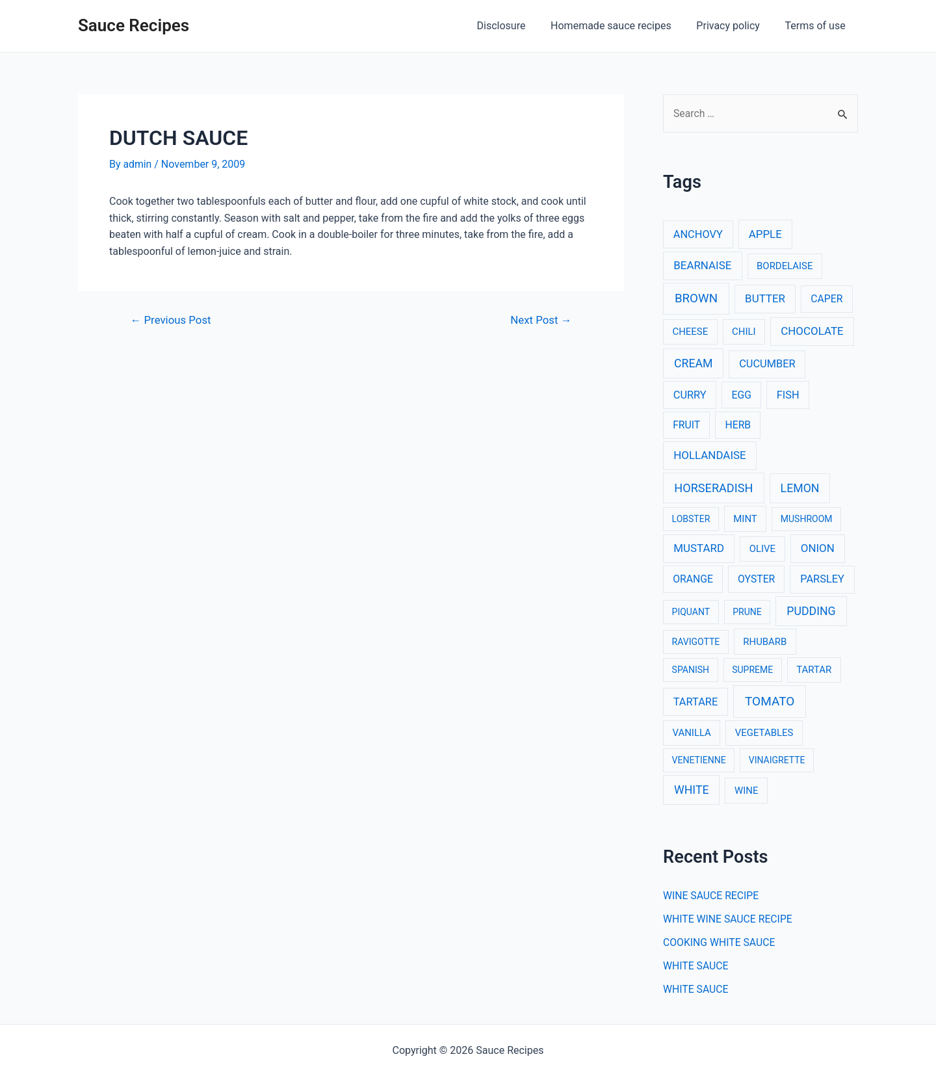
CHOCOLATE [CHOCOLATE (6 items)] (812, 331)
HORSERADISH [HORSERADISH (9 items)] (713, 488)
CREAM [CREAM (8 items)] (693, 363)
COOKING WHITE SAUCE (720, 943)
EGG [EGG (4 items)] (741, 395)
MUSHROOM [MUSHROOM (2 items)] (807, 519)
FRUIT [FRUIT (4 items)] (686, 425)
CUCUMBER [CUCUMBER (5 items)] (767, 364)
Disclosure (516, 26)
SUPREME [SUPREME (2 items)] (752, 670)
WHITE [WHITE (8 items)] (691, 789)
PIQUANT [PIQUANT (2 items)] (691, 612)
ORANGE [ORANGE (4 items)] (693, 579)
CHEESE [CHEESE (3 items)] (690, 332)
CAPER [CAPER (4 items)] (826, 299)
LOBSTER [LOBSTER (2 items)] (691, 519)
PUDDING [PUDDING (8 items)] (810, 611)
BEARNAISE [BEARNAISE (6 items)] (702, 265)
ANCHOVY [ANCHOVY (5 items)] (698, 234)
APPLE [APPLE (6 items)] (765, 234)
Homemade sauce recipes (622, 26)
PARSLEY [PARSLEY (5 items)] (822, 579)
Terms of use (817, 26)
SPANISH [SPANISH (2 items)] (690, 670)
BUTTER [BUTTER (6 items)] (765, 299)
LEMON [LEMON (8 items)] (800, 488)
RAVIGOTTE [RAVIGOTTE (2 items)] (696, 641)
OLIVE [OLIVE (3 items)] (762, 549)
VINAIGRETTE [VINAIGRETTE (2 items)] (777, 760)
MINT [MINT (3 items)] (745, 519)
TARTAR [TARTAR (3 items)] (813, 670)
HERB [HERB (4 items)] (738, 425)
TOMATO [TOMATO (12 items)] (769, 701)
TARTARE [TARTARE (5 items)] (695, 702)
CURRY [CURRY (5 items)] (690, 395)
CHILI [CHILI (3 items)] (744, 332)
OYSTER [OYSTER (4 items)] (756, 579)
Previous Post (172, 319)
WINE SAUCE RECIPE (711, 896)
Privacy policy (734, 26)
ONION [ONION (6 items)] (818, 548)
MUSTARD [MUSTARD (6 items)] (698, 548)
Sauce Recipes (133, 25)
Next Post (540, 319)
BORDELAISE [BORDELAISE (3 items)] (784, 266)
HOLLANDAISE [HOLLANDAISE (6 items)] (709, 455)
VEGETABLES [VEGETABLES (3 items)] (764, 733)
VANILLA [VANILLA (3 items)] (691, 733)
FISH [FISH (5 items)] (788, 395)
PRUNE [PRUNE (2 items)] (747, 612)
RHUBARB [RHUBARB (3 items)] (764, 642)
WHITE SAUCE (696, 966)
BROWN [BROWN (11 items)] (696, 299)
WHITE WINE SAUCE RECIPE (728, 919)
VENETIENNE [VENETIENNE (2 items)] (699, 760)
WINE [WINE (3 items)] (746, 790)
